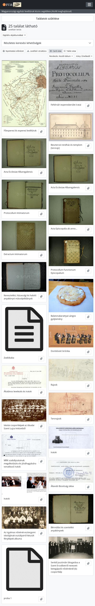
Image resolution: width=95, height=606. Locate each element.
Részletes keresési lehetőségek (22, 43)
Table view (70, 51)
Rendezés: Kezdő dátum (60, 56)
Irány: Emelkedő (83, 56)
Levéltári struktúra (36, 51)
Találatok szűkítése (47, 18)
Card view (55, 51)
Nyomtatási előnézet (13, 51)
